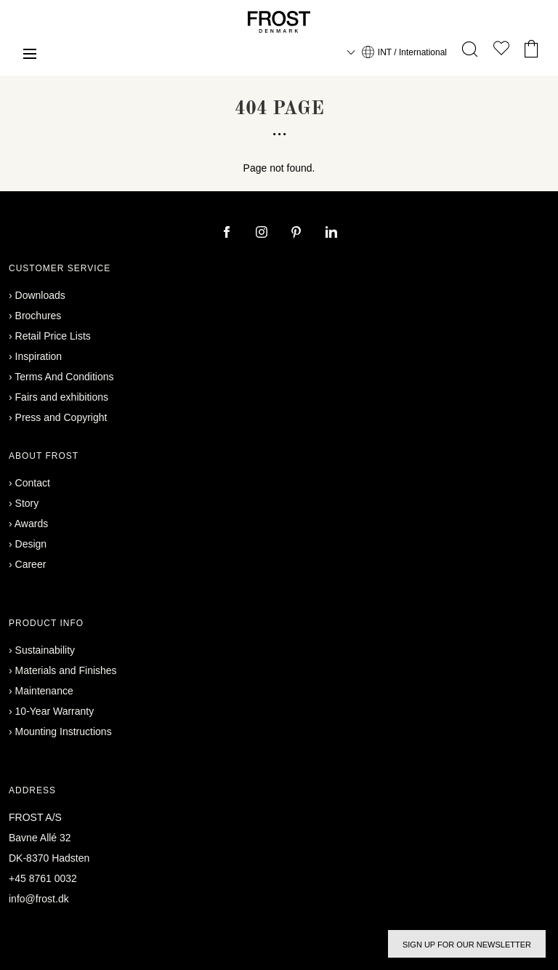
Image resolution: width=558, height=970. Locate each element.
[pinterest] (297, 233)
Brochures (38, 315)
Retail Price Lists (53, 336)
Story (27, 503)
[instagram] (263, 233)
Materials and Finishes (66, 670)
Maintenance (44, 691)
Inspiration (38, 356)
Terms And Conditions (64, 376)
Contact (32, 483)
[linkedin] (331, 233)
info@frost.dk (39, 899)
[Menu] (29, 56)
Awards (31, 523)
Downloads (40, 295)
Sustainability (45, 650)
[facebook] (228, 233)
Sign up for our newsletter (467, 944)
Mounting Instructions (63, 731)
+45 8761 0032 (43, 878)
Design (31, 544)
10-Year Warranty (54, 711)
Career (30, 564)
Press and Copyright (61, 417)
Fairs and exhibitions (61, 397)
